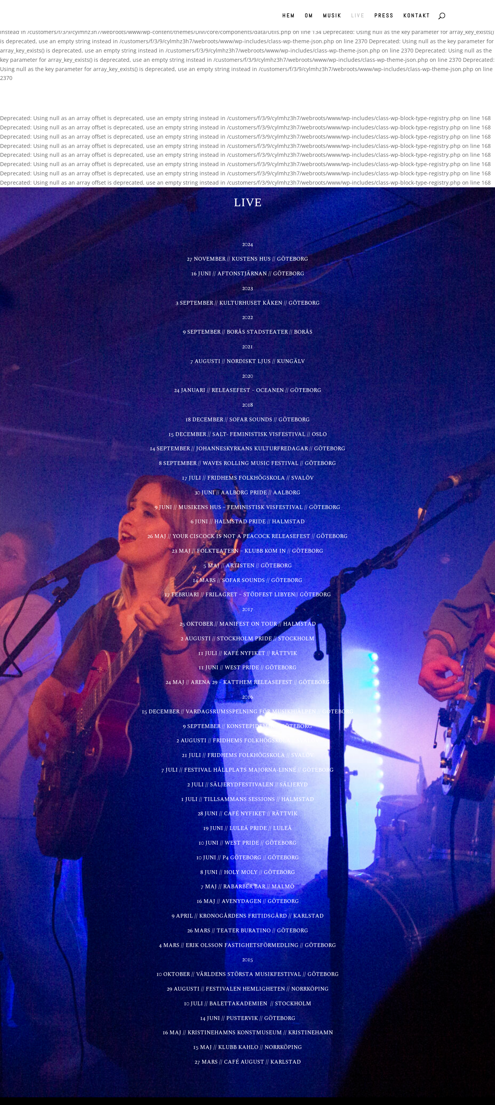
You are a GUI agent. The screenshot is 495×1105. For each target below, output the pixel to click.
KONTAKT (416, 16)
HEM (288, 16)
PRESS (384, 16)
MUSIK (332, 16)
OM (309, 16)
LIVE (358, 16)
